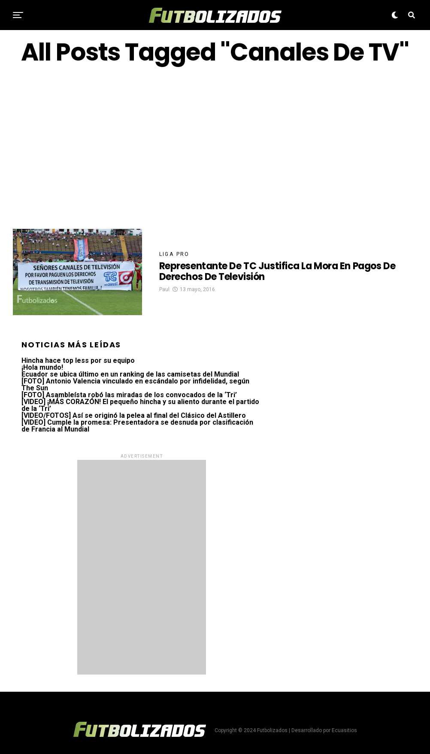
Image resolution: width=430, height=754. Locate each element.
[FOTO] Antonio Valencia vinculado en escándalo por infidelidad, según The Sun (135, 384)
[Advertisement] (215, 147)
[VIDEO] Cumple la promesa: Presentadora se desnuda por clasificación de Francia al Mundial (137, 425)
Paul (164, 289)
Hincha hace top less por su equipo (78, 360)
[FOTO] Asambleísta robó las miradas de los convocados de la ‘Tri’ (129, 395)
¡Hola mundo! (42, 367)
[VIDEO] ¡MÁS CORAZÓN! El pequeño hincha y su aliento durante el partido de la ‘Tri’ (140, 405)
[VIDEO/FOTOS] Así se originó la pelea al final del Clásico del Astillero (133, 415)
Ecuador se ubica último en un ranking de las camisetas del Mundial (130, 374)
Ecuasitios (344, 730)
